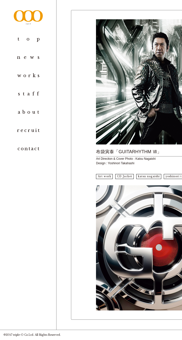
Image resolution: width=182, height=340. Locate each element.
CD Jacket (124, 176)
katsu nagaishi (149, 176)
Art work (104, 176)
